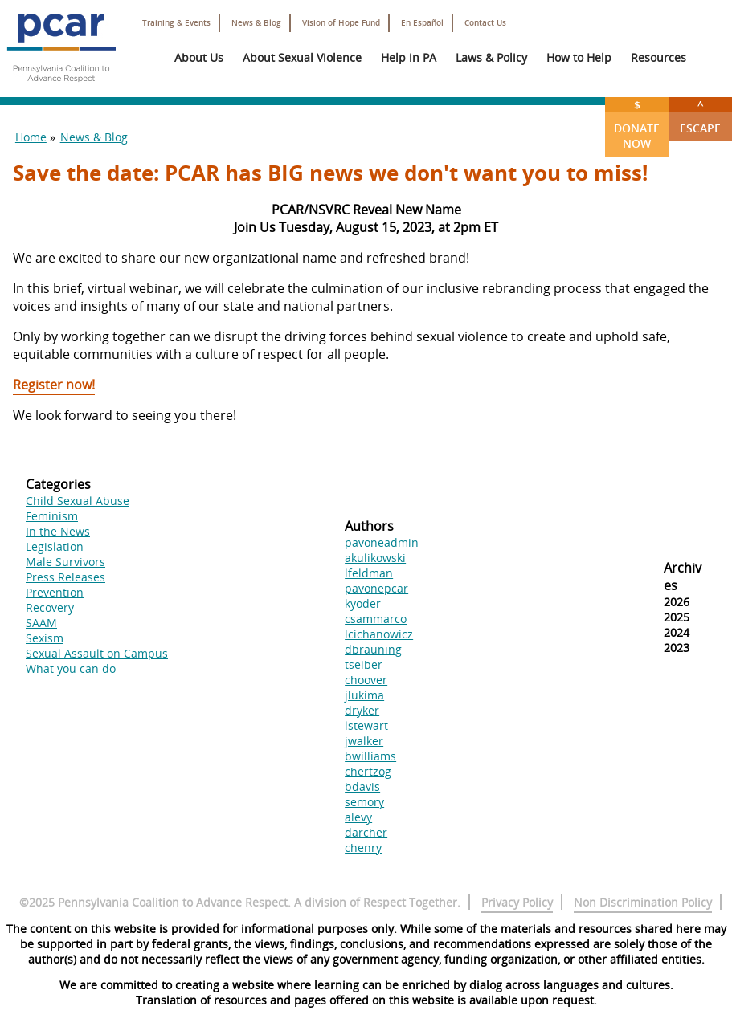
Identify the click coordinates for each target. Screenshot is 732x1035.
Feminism (52, 516)
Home (31, 137)
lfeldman (369, 573)
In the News (58, 531)
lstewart (366, 725)
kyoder (363, 603)
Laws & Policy (491, 57)
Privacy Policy (517, 902)
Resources (658, 57)
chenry (363, 847)
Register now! (54, 384)
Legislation (55, 546)
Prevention (55, 592)
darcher (366, 832)
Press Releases (65, 577)
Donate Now (637, 124)
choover (366, 679)
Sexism (44, 638)
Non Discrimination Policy (643, 902)
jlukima (364, 695)
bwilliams (370, 756)
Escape (700, 116)
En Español (422, 23)
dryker (362, 710)
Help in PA (408, 57)
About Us (198, 57)
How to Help (578, 57)
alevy (358, 817)
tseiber (363, 664)
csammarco (376, 618)
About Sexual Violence (302, 57)
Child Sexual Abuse (77, 500)
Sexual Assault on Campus (97, 653)
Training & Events (176, 23)
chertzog (368, 771)
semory (364, 801)
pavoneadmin (382, 542)
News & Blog (256, 23)
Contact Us (485, 23)
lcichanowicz (379, 634)
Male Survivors (65, 561)
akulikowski (375, 557)
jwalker (364, 740)
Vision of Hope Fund (341, 23)
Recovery (50, 607)
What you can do (71, 668)
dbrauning (373, 649)
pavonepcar (376, 588)
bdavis (362, 786)
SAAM (41, 622)
